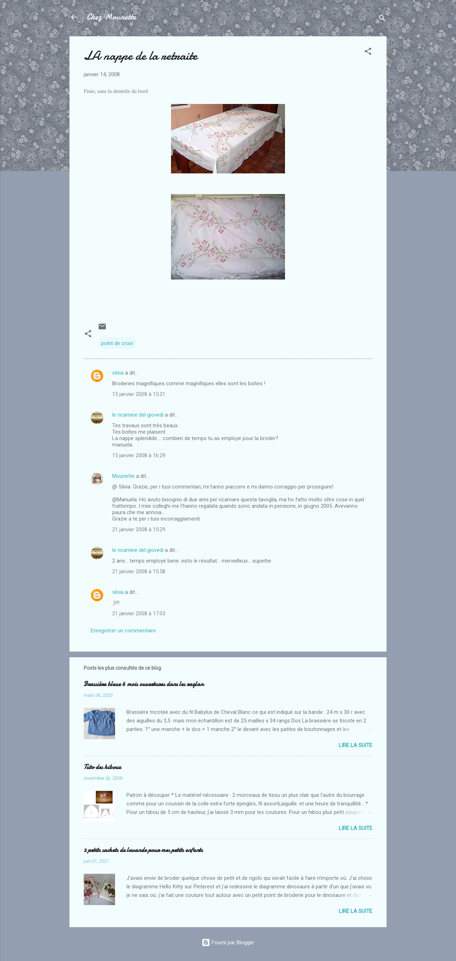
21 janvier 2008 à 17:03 (138, 613)
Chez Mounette (111, 17)
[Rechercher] (382, 19)
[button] (368, 52)
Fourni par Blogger (228, 942)
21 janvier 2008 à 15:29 (138, 529)
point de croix (117, 343)
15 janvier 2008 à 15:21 (138, 394)
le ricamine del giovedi (138, 415)
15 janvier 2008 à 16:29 (138, 455)
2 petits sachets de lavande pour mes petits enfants (143, 850)
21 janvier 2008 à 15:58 (138, 571)
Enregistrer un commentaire (123, 630)
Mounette (123, 476)
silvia (118, 373)
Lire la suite (355, 745)
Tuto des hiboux (102, 767)
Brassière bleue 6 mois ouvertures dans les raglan (143, 684)
